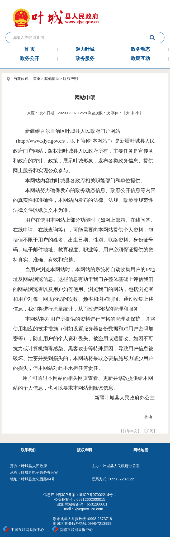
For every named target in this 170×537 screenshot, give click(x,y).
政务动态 (140, 49)
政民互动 (140, 58)
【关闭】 (149, 431)
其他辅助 (51, 79)
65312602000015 (90, 499)
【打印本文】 (130, 431)
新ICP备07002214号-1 (97, 495)
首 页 (29, 49)
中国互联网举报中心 (23, 529)
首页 (36, 79)
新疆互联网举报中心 (72, 529)
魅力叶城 (85, 49)
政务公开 (29, 58)
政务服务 (85, 58)
